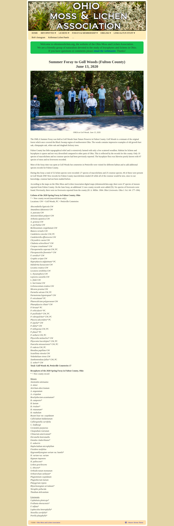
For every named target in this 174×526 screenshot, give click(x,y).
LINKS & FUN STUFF (125, 33)
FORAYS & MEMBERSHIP (85, 33)
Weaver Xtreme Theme (135, 522)
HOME (35, 33)
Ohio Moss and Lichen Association (48, 522)
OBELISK (106, 33)
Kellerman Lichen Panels (58, 37)
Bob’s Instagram (38, 37)
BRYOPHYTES (49, 33)
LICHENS (65, 33)
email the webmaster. (105, 50)
